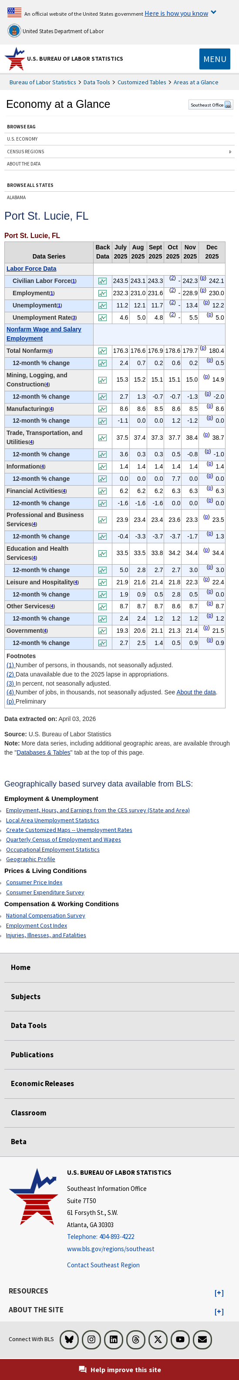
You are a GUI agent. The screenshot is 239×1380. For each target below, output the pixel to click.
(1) (11, 665)
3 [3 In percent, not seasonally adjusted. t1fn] (74, 317)
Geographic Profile (30, 859)
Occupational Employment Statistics (53, 849)
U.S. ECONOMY (22, 139)
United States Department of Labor (55, 31)
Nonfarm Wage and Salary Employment (44, 334)
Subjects (25, 996)
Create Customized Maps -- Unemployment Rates (69, 830)
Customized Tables (142, 82)
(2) (11, 674)
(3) (11, 683)
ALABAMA (16, 197)
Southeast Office (211, 105)
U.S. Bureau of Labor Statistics (75, 58)
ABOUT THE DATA (23, 164)
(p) (11, 701)
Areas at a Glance (196, 82)
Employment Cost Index (36, 925)
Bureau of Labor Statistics (43, 82)
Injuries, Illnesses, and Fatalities (46, 935)
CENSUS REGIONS (25, 151)
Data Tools (97, 82)
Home (20, 967)
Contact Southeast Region (103, 1265)
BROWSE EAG (21, 127)
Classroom (29, 1113)
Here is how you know (176, 13)
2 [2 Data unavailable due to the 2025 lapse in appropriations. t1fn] (172, 278)
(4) (11, 692)
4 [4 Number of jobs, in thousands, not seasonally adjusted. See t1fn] (50, 350)
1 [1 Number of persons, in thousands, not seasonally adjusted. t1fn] (73, 280)
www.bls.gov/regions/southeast (111, 1249)
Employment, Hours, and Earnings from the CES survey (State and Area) (98, 810)
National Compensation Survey (45, 915)
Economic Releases (42, 1083)
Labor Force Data (31, 268)
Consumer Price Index (34, 882)
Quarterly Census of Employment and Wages (63, 839)
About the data (195, 692)
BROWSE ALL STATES (30, 185)
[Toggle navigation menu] (214, 58)
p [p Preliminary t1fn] (203, 278)
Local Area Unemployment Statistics (52, 820)
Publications (32, 1054)
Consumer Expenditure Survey (45, 892)
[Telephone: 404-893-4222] (119, 1237)
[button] (219, 1293)
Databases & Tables (43, 752)
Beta (19, 1141)
